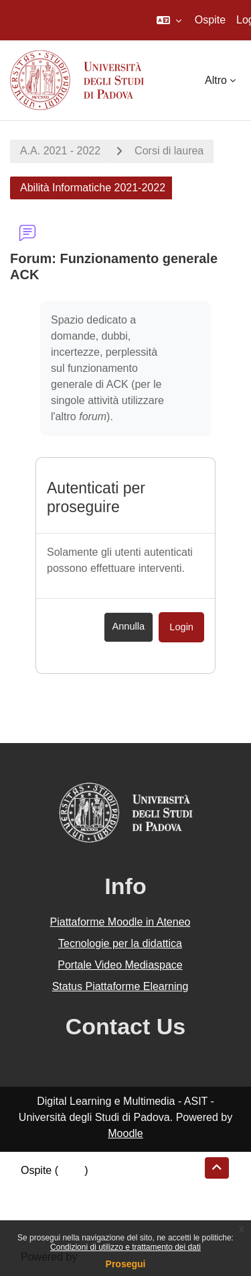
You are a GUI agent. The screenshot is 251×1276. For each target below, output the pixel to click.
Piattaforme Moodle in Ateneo (120, 922)
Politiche (41, 1202)
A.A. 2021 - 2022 (60, 150)
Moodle (125, 1133)
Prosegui (126, 1264)
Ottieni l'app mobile (66, 1218)
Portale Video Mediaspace (120, 965)
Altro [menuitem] (216, 80)
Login (181, 627)
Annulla (128, 626)
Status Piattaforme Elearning (120, 986)
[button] (169, 20)
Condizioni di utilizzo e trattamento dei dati (125, 1247)
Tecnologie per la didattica (120, 943)
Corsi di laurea (169, 150)
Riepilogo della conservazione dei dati (111, 1186)
